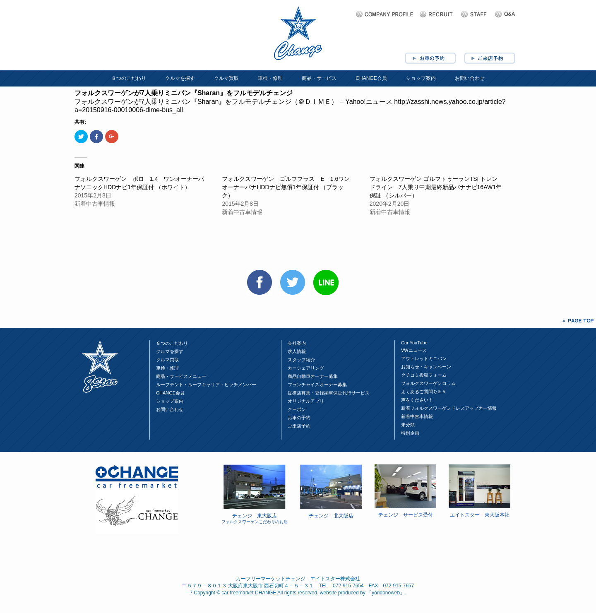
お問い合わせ (470, 78)
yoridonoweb (386, 593)
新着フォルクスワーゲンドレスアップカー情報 (449, 408)
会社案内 (297, 343)
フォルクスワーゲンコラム (428, 383)
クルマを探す (180, 78)
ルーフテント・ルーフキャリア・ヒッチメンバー (206, 384)
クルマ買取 (226, 78)
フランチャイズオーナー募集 (317, 384)
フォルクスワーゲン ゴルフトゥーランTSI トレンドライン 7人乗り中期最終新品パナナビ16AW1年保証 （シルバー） (436, 187)
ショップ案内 (421, 78)
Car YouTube (414, 342)
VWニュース (414, 350)
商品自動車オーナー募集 (313, 376)
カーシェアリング (306, 367)
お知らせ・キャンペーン (426, 366)
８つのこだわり (128, 78)
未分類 (408, 424)
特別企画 (410, 432)
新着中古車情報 (417, 416)
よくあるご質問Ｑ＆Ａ (423, 391)
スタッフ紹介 (301, 359)
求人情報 (297, 351)
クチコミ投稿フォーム (424, 375)
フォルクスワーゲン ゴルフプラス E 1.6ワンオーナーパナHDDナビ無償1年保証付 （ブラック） (286, 187)
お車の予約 (299, 417)
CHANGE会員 (371, 78)
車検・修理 (270, 78)
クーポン (297, 409)
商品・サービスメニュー (181, 376)
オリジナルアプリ (306, 401)
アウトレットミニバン (424, 358)
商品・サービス (319, 78)
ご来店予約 (299, 425)
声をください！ (417, 399)
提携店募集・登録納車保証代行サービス (329, 392)
